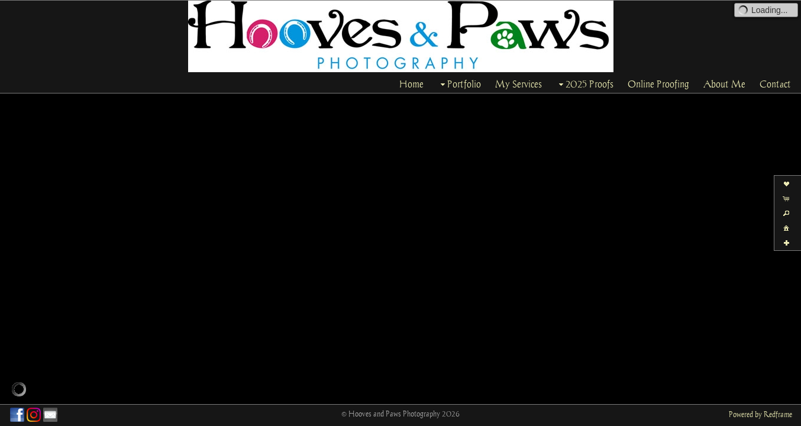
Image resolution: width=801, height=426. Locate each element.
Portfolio (459, 84)
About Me (724, 84)
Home (411, 84)
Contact (775, 84)
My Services (518, 84)
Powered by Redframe (760, 414)
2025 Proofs (584, 84)
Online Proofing (658, 84)
